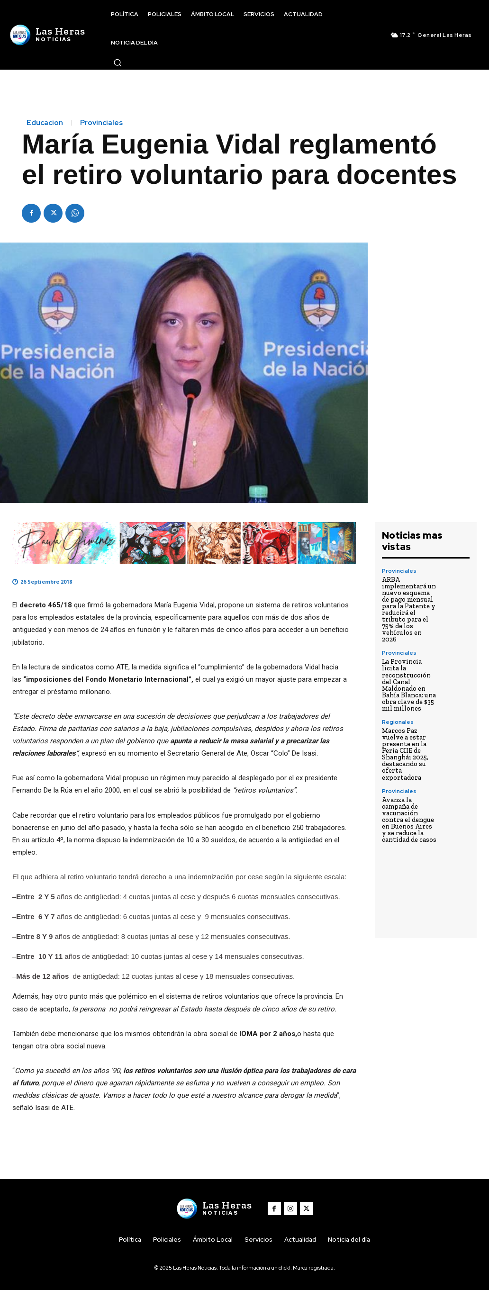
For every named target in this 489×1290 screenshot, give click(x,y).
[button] (117, 62)
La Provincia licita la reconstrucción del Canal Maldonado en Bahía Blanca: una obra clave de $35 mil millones (409, 685)
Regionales (398, 721)
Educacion (45, 122)
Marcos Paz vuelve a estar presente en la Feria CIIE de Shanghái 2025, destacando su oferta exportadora (405, 753)
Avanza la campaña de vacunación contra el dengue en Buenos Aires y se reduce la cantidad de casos (409, 819)
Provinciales (101, 122)
